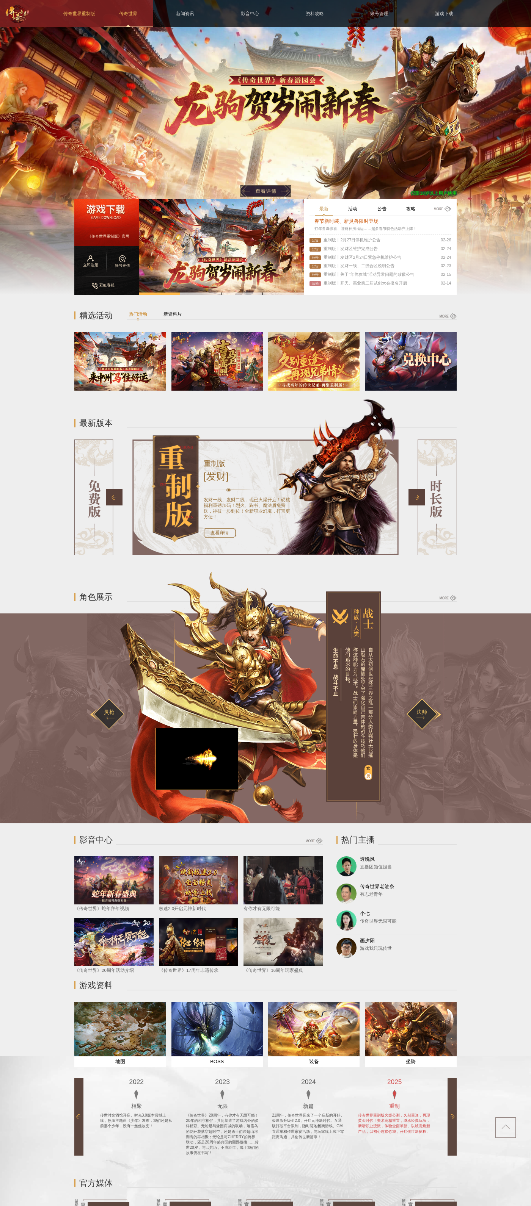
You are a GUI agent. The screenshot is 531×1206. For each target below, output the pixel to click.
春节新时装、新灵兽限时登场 (346, 221)
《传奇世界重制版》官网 (108, 236)
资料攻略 (315, 13)
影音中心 (250, 13)
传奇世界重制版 (79, 13)
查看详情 (220, 532)
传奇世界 (128, 13)
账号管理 (379, 13)
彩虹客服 (103, 285)
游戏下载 (444, 13)
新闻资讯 (185, 13)
